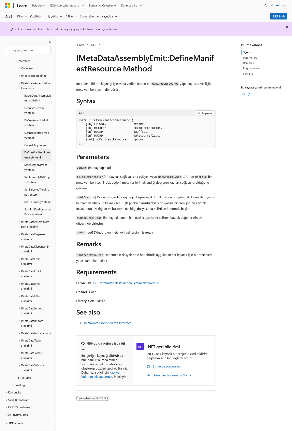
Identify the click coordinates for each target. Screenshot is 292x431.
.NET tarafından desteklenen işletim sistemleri (124, 283)
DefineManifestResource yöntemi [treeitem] (37, 143)
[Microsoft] (7, 5)
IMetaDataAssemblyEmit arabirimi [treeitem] (37, 86)
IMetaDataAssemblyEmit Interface (107, 323)
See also (248, 73)
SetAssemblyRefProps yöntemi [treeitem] (37, 168)
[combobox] (28, 50)
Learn (80, 44)
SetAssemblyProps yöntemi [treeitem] (35, 156)
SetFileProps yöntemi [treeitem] (37, 191)
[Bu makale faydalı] (243, 94)
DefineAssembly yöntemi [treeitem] (34, 99)
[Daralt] (49, 41)
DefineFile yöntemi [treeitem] (35, 134)
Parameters (250, 57)
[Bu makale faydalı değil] (248, 94)
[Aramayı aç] (266, 5)
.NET (93, 44)
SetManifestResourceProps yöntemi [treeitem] (37, 200)
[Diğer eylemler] (212, 45)
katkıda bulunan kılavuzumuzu (100, 374)
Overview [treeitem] (27, 57)
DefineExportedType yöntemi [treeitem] (36, 124)
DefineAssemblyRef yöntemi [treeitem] (36, 111)
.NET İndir (278, 16)
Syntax (247, 52)
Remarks (248, 63)
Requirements (251, 68)
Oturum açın (279, 5)
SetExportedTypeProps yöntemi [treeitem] (36, 180)
